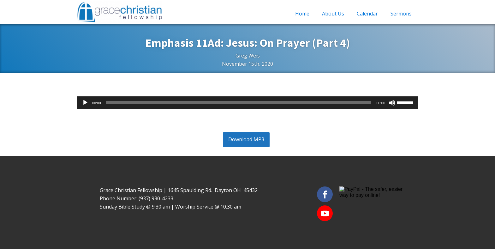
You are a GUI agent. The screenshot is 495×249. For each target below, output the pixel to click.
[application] (247, 102)
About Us (333, 13)
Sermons (401, 13)
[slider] (239, 102)
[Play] (85, 103)
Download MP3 (246, 139)
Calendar (367, 13)
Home (302, 13)
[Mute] (392, 103)
